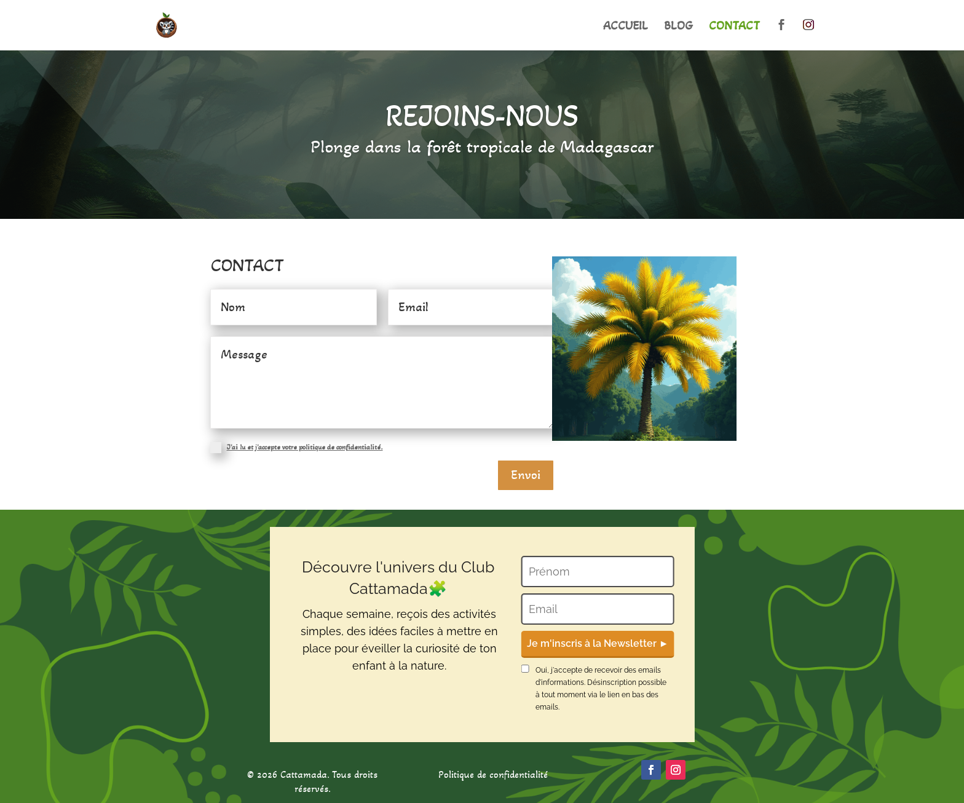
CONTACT (734, 27)
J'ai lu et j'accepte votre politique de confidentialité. (305, 447)
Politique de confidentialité (493, 774)
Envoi (525, 475)
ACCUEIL (625, 27)
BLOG (678, 27)
